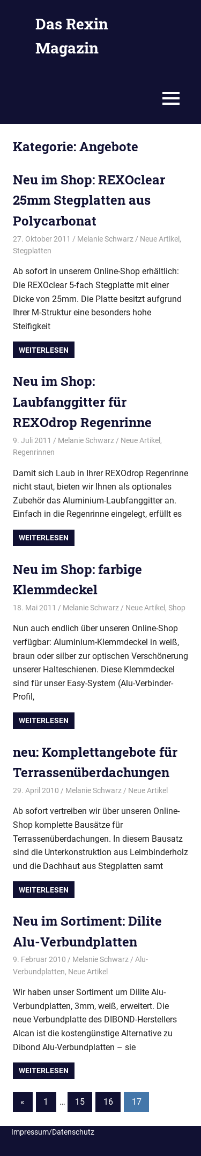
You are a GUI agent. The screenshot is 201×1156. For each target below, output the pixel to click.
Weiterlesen (44, 350)
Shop (176, 607)
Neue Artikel (160, 239)
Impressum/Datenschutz (52, 1132)
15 (80, 1102)
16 (108, 1102)
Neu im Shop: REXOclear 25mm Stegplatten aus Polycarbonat (89, 200)
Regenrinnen (34, 452)
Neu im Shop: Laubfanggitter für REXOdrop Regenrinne (82, 402)
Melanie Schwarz (105, 239)
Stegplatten (32, 250)
